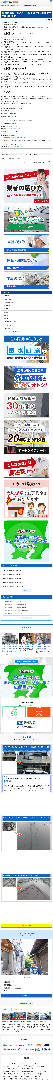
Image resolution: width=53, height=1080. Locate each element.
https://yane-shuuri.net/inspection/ (19, 137)
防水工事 (6, 309)
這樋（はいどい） (19, 1076)
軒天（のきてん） (28, 1078)
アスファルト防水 (40, 1066)
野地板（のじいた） (28, 1073)
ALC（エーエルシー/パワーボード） (12, 1065)
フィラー (22, 1063)
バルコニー (24, 1066)
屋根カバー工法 (8, 299)
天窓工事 (6, 318)
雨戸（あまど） (37, 1075)
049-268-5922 (15, 116)
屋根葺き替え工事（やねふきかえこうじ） (32, 1071)
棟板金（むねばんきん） (15, 1078)
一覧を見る (26, 590)
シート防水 (15, 1068)
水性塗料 (32, 1065)
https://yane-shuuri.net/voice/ (13, 128)
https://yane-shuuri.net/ (6, 111)
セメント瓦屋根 (25, 1070)
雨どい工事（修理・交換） (10, 322)
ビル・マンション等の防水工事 (11, 331)
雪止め (46, 1071)
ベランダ (31, 1066)
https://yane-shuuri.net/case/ (13, 126)
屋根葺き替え (7, 296)
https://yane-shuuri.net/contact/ (15, 146)
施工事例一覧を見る (27, 926)
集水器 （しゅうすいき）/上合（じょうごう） (37, 1076)
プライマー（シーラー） (32, 1063)
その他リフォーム (8, 328)
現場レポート (6, 1009)
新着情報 (15, 1009)
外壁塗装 (6, 315)
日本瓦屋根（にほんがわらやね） (39, 1070)
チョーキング (14, 1063)
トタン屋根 (6, 1071)
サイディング (43, 1063)
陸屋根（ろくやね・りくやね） (11, 1070)
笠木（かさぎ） (38, 1073)
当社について (27, 995)
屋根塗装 (6, 312)
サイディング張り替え (9, 325)
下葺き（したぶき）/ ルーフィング (12, 1073)
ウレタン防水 (7, 1068)
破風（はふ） (38, 1078)
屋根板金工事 (7, 305)
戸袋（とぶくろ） (27, 1075)
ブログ (21, 1009)
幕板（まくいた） (8, 1076)
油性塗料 (26, 1065)
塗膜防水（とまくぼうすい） (27, 1068)
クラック (6, 1063)
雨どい (5, 1078)
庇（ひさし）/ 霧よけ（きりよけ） (12, 1075)
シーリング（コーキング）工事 (11, 1066)
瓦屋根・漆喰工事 (8, 302)
